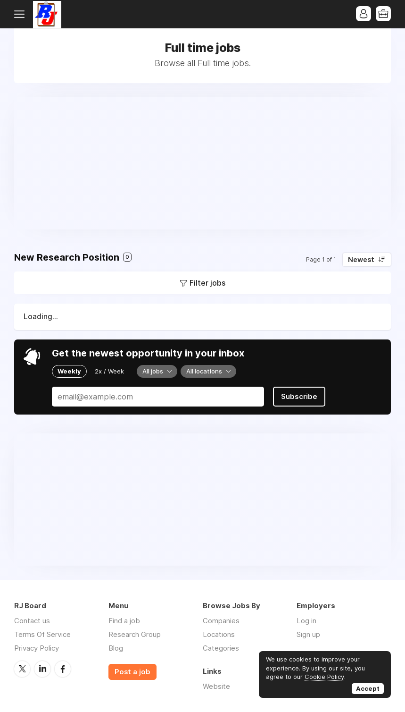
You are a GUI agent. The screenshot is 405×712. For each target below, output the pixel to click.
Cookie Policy (324, 676)
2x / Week (109, 371)
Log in (306, 620)
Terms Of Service (42, 634)
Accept (368, 688)
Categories (221, 648)
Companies (221, 620)
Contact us (32, 620)
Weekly (69, 371)
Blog (115, 648)
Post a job (132, 672)
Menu (21, 14)
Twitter (22, 669)
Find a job (124, 620)
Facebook (63, 669)
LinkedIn (42, 669)
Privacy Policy (36, 648)
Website (216, 686)
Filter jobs (207, 283)
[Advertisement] (202, 163)
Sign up (308, 634)
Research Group (134, 634)
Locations (219, 634)
